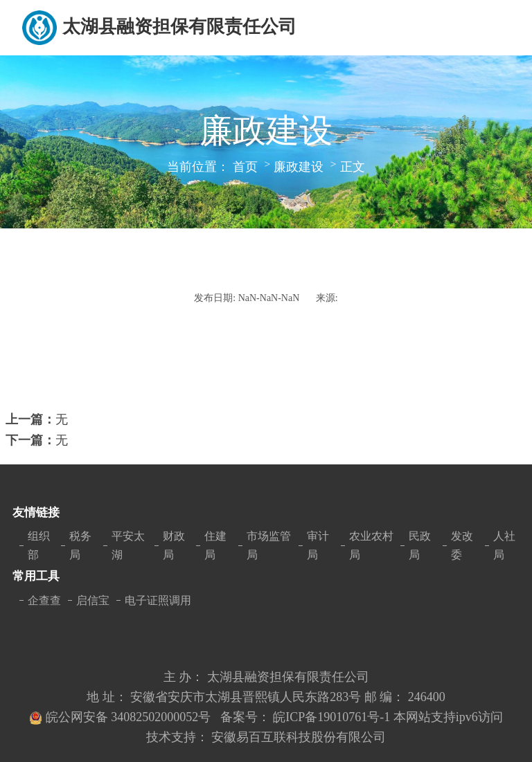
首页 (245, 167)
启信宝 (92, 600)
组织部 (39, 545)
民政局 (420, 545)
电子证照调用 (158, 600)
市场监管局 (269, 545)
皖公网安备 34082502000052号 (130, 717)
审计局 (318, 545)
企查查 (44, 600)
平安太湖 (128, 545)
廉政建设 (298, 167)
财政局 (174, 545)
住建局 (215, 545)
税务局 (80, 545)
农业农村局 (371, 545)
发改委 (462, 545)
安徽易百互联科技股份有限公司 (298, 737)
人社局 (504, 545)
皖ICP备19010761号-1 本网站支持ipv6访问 (388, 717)
